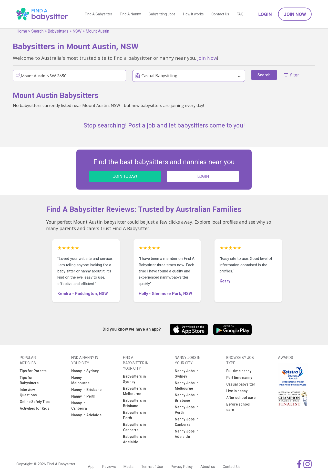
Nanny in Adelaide (86, 415)
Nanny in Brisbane (86, 390)
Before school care (238, 407)
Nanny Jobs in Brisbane (187, 397)
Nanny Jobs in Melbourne (187, 385)
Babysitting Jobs (162, 14)
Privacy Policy (182, 467)
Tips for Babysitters (29, 380)
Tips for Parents (33, 371)
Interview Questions (28, 392)
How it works (193, 14)
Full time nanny (238, 371)
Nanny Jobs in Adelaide (187, 434)
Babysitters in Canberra (134, 427)
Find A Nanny (130, 14)
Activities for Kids (34, 408)
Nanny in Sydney (85, 371)
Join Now (295, 14)
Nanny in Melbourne (80, 380)
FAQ (240, 14)
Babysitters (58, 31)
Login (265, 14)
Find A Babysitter (98, 14)
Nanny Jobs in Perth (187, 410)
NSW (77, 31)
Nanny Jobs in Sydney (187, 373)
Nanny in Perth (83, 396)
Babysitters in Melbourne (134, 391)
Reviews (109, 467)
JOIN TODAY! (125, 176)
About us (207, 467)
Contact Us (220, 14)
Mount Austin (97, 31)
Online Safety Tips (35, 402)
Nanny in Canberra (79, 405)
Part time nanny (239, 378)
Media (129, 467)
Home (21, 31)
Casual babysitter (240, 384)
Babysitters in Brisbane (134, 403)
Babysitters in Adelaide (134, 439)
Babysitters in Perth (134, 415)
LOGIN (203, 176)
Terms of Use (152, 467)
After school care (240, 398)
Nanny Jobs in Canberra (187, 422)
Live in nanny (237, 391)
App (91, 467)
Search (37, 31)
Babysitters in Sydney (134, 379)
